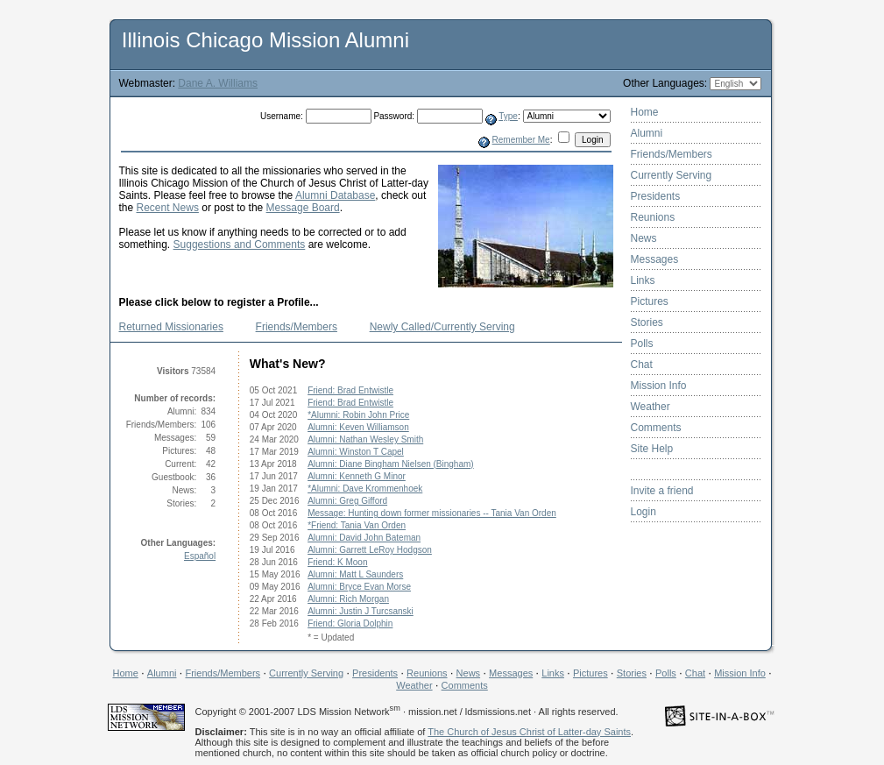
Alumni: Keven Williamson (358, 427)
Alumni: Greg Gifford (347, 501)
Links (643, 280)
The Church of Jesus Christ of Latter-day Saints (529, 731)
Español (200, 556)
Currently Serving (671, 175)
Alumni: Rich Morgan (348, 599)
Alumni (647, 133)
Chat (642, 364)
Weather (650, 406)
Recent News (168, 208)
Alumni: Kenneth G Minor (357, 476)
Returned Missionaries (171, 327)
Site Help (652, 449)
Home (645, 112)
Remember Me (521, 140)
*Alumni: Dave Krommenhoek (365, 488)
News (644, 238)
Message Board (303, 208)
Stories (647, 322)
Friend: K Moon (337, 562)
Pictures (649, 301)
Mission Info (659, 385)
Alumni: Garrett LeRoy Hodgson (370, 550)
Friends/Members (296, 327)
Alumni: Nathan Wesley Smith (365, 439)
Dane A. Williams (218, 83)
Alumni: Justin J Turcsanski (361, 611)
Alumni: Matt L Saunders (355, 574)
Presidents (656, 196)
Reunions (653, 217)
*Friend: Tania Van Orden (357, 525)
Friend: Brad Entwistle (350, 390)
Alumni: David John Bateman (364, 537)
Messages (655, 259)
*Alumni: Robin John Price (358, 415)
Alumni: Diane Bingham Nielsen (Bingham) (391, 464)
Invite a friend (662, 491)
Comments (656, 427)
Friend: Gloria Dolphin (350, 623)
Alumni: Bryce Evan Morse (359, 586)
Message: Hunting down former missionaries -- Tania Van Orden (432, 513)
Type (508, 116)
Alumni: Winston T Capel (356, 452)
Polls (642, 343)
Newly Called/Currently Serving (442, 327)
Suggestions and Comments (239, 244)
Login (643, 512)
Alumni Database (335, 195)
